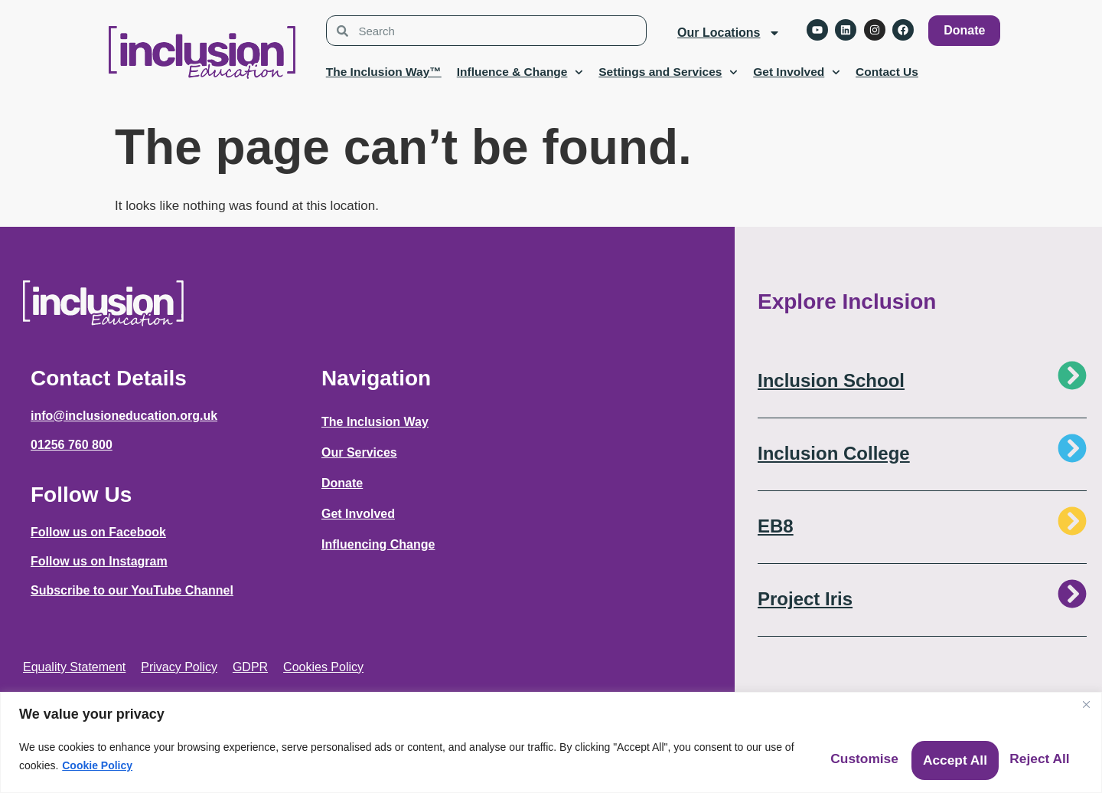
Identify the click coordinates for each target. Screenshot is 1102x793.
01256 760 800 (71, 444)
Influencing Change (378, 544)
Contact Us (887, 71)
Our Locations (728, 33)
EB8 (776, 526)
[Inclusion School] (1072, 375)
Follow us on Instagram (99, 561)
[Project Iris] (1072, 593)
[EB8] (1072, 521)
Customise (781, 753)
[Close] (1086, 698)
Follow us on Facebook (98, 532)
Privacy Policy (179, 666)
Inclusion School (831, 380)
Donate (342, 483)
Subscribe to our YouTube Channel (132, 590)
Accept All (1024, 753)
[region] (551, 739)
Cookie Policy (200, 762)
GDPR (250, 666)
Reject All (903, 753)
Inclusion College (834, 453)
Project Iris (805, 598)
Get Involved (796, 72)
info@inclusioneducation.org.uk (124, 415)
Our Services (359, 452)
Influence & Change (520, 72)
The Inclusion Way (375, 421)
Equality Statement (74, 666)
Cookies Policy (323, 666)
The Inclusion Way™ (384, 71)
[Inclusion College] (1072, 448)
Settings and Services (668, 72)
